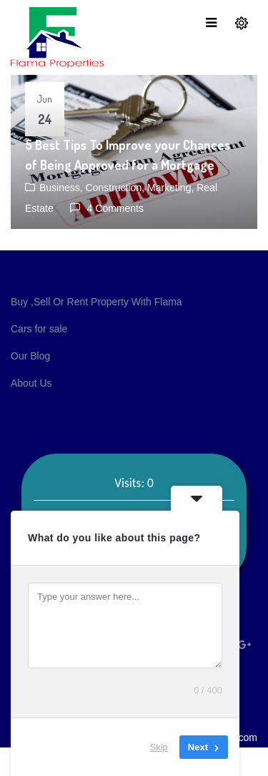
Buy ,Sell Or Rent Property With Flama (96, 301)
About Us (31, 383)
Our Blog (30, 356)
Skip (159, 747)
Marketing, (172, 187)
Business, (62, 187)
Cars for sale (39, 329)
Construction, (116, 187)
